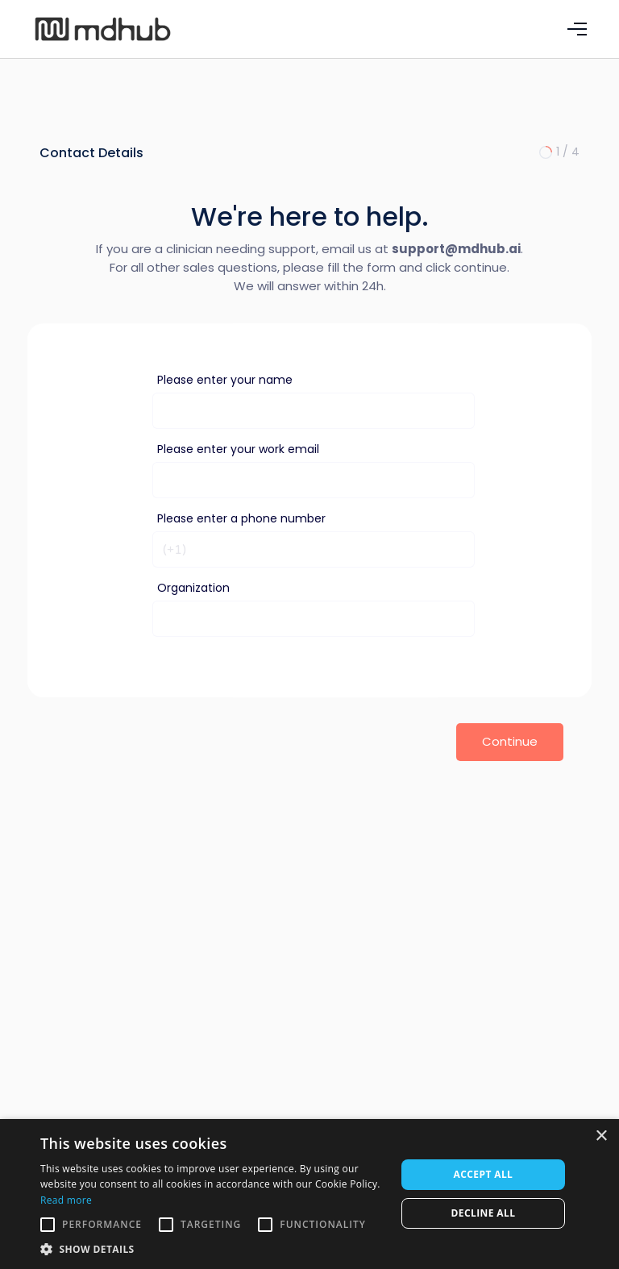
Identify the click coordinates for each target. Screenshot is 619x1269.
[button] (577, 29)
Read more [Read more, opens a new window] (66, 1200)
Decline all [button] (483, 1213)
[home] (120, 29)
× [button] (601, 1136)
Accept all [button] (483, 1174)
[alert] (309, 1194)
